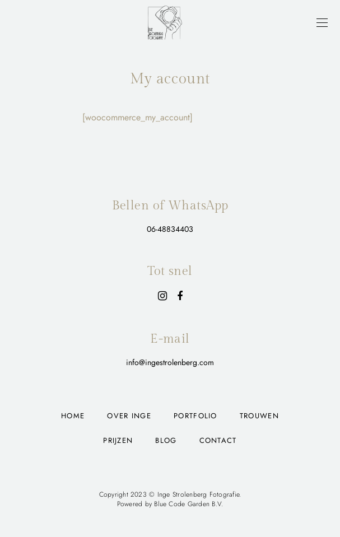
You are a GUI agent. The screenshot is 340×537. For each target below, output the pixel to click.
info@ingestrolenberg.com (170, 362)
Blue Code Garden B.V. (188, 504)
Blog (165, 440)
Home (73, 415)
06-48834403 (170, 229)
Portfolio (195, 415)
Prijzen (118, 440)
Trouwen (259, 415)
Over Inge (129, 415)
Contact (218, 440)
